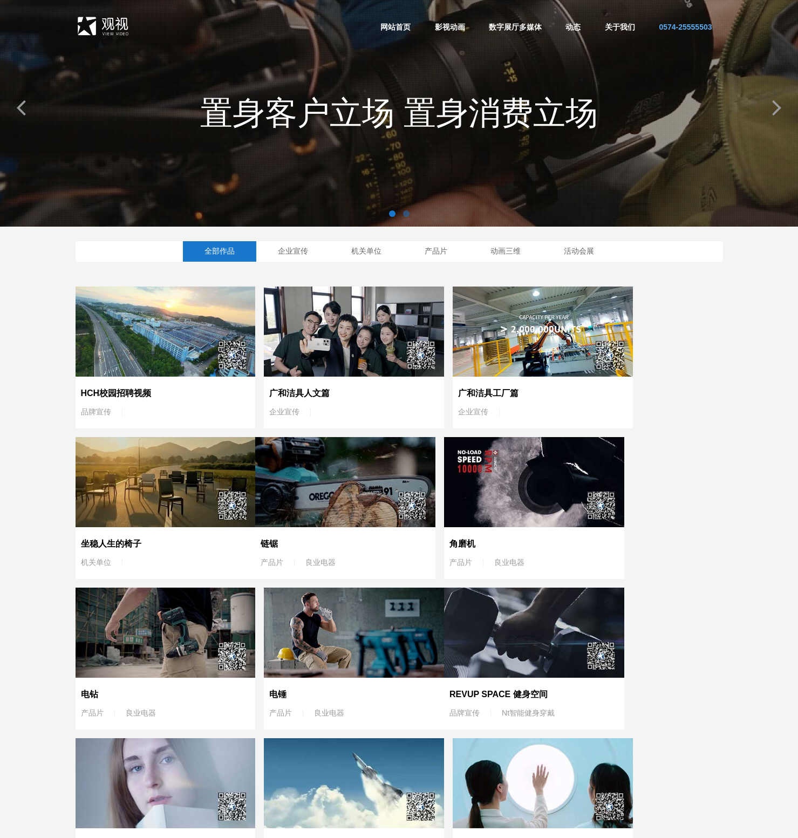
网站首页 (395, 27)
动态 (573, 27)
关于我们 (620, 27)
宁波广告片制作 (417, 824)
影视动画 (450, 27)
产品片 (436, 251)
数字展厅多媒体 (515, 27)
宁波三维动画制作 (527, 824)
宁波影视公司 (470, 824)
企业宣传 (293, 251)
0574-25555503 (685, 27)
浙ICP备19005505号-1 (599, 824)
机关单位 (366, 251)
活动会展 (579, 251)
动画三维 (505, 251)
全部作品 (219, 251)
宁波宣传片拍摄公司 (352, 824)
